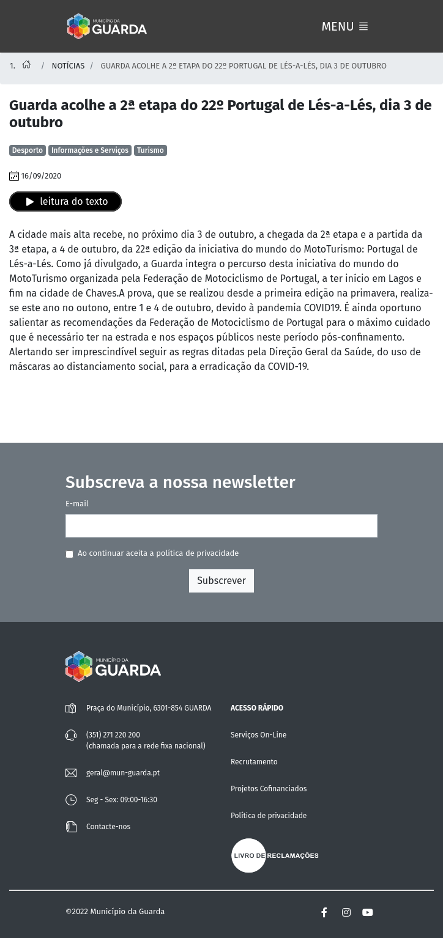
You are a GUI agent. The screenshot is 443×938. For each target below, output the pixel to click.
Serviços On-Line (258, 735)
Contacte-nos (108, 826)
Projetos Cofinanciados (269, 789)
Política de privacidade (269, 815)
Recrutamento (254, 762)
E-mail (77, 503)
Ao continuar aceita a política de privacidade (158, 553)
